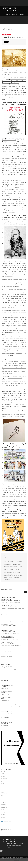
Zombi (2, 619)
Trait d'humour (9, 619)
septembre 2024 (4, 807)
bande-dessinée (7, 561)
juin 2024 (3, 812)
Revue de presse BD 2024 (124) (8, 705)
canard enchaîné (16, 563)
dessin (21, 566)
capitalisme (8, 577)
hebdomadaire (19, 561)
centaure (16, 569)
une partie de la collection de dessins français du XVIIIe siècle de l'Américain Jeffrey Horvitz (14, 81)
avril (5, 563)
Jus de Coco (9, 650)
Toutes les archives (7, 821)
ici (10, 507)
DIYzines (2, 792)
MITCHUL (3, 795)
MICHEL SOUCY (4, 780)
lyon (13, 574)
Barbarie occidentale (20, 606)
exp (10, 574)
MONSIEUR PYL (4, 778)
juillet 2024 (3, 810)
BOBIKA (2, 784)
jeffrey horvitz (9, 567)
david (5, 569)
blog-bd (17, 570)
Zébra (2, 600)
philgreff (14, 570)
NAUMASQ (3, 771)
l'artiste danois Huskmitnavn (16, 403)
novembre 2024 (4, 804)
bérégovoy (12, 566)
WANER (2, 783)
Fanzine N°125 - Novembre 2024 (13, 600)
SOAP (2, 781)
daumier (20, 575)
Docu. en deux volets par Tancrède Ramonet (14, 368)
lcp (12, 575)
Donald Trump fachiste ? (7, 711)
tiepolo (11, 569)
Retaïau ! (3, 698)
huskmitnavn (18, 577)
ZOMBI (2, 773)
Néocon (3, 692)
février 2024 (3, 819)
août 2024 (3, 809)
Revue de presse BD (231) (12, 37)
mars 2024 (3, 817)
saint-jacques (11, 572)
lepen (5, 566)
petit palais (17, 566)
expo (5, 567)
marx (5, 577)
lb (9, 574)
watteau (14, 567)
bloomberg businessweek (12, 564)
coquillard (6, 572)
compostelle (17, 572)
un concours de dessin (15, 378)
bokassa (8, 566)
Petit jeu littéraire (10, 637)
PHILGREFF (3, 776)
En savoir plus (16, 860)
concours (9, 570)
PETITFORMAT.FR (4, 797)
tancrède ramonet (7, 575)
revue (11, 561)
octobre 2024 (3, 805)
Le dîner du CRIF (5, 686)
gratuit (19, 560)
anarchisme (18, 574)
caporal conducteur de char (7, 606)
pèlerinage (6, 574)
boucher (8, 569)
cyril (2, 613)
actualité (10, 563)
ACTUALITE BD (11, 557)
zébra (12, 560)
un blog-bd (8, 446)
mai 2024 (3, 814)
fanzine (15, 560)
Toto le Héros (4, 625)
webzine (8, 560)
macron (19, 564)
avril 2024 (3, 815)
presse (14, 561)
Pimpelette (3, 643)
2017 (7, 563)
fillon (5, 564)
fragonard (18, 567)
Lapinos (3, 656)
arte (15, 574)
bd (10, 560)
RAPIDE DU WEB (4, 793)
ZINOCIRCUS (3, 775)
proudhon (16, 575)
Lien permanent (8, 555)
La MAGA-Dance (5, 717)
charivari (13, 577)
